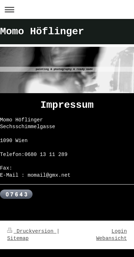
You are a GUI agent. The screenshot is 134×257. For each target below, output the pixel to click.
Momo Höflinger (42, 31)
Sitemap (18, 238)
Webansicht (111, 238)
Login (119, 231)
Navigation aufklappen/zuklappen (67, 9)
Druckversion (31, 231)
